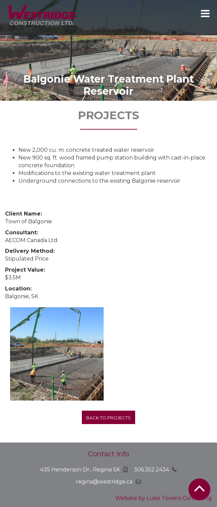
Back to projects (108, 417)
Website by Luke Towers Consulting (163, 498)
